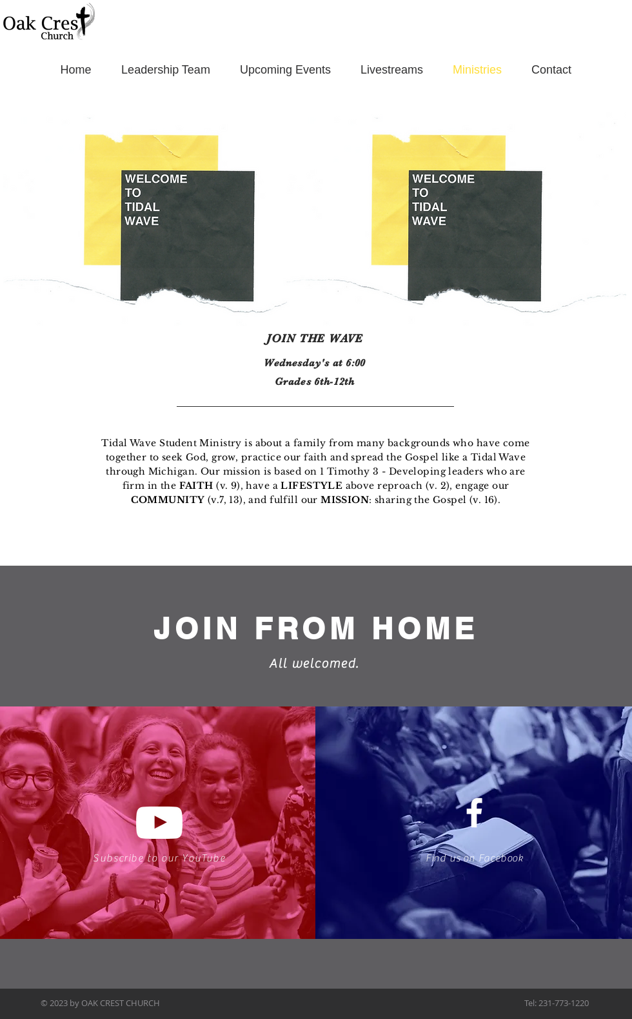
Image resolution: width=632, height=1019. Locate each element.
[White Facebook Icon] (474, 812)
